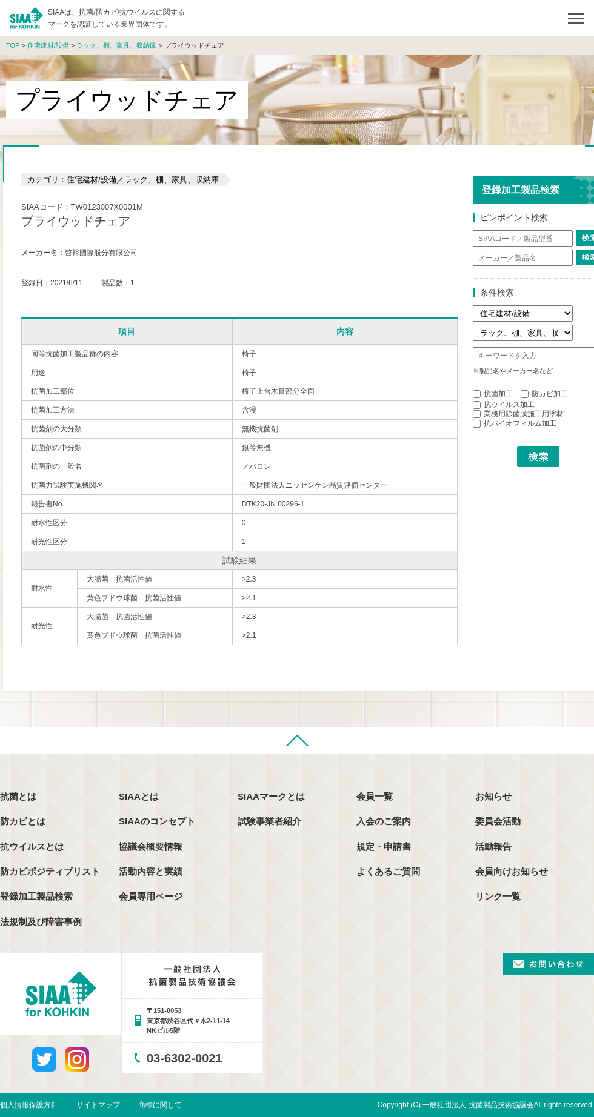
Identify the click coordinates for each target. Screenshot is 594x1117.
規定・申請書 (383, 846)
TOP (12, 45)
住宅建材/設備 (48, 45)
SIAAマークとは (271, 796)
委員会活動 (498, 821)
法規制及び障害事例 (41, 921)
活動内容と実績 (150, 871)
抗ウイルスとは (32, 846)
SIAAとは (139, 796)
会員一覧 (374, 796)
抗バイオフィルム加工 (514, 423)
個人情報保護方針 (29, 1105)
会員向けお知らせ (511, 871)
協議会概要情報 (150, 846)
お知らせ (493, 796)
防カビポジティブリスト (50, 871)
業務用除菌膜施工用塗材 (518, 413)
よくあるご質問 (388, 871)
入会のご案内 (383, 821)
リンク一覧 (498, 896)
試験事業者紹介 (269, 821)
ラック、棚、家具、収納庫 (116, 45)
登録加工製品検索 (36, 896)
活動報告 (493, 846)
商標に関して (160, 1105)
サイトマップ (98, 1105)
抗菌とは (18, 796)
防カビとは (22, 821)
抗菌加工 (493, 393)
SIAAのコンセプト (157, 821)
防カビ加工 (544, 393)
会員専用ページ (150, 896)
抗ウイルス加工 (504, 404)
